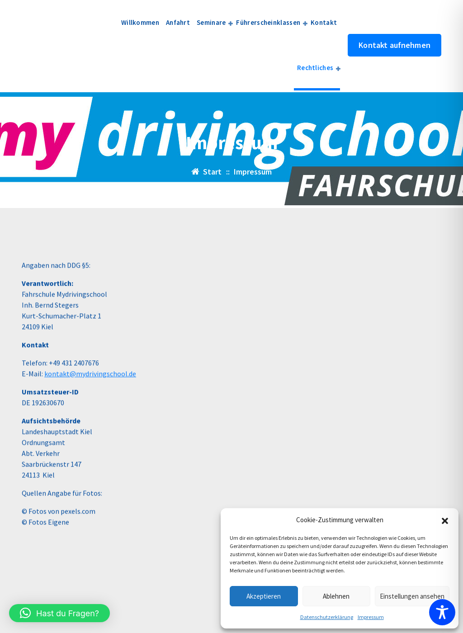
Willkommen (140, 22)
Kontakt (324, 22)
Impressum (371, 617)
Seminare (211, 22)
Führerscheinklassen (268, 22)
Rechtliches (315, 67)
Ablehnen (336, 596)
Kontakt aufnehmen (394, 45)
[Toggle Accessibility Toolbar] (442, 612)
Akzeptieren (263, 596)
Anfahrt (178, 22)
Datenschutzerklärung (326, 617)
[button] (444, 519)
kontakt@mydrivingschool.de (90, 385)
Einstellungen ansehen (412, 596)
